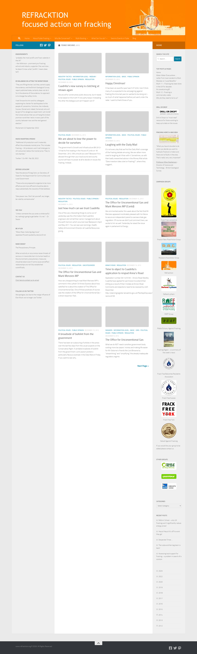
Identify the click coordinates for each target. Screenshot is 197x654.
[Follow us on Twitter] (45, 45)
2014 (161, 615)
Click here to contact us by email (27, 280)
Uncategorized (89, 265)
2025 (161, 571)
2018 (161, 593)
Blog (134, 38)
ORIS (137, 330)
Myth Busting (81, 38)
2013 (161, 620)
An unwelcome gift (163, 89)
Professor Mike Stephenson (166, 162)
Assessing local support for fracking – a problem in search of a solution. (168, 556)
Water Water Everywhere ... (166, 75)
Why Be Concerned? (62, 38)
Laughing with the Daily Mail (121, 144)
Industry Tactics (65, 77)
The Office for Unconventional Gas (124, 339)
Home (27, 38)
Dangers (108, 330)
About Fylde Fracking (41, 38)
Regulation (89, 79)
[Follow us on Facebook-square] (41, 45)
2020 (161, 582)
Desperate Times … (166, 540)
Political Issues (64, 79)
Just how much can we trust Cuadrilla (79, 208)
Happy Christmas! (115, 83)
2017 (161, 598)
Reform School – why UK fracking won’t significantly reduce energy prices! (168, 523)
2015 (161, 609)
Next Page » (143, 366)
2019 (161, 587)
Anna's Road (110, 265)
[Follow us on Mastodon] (49, 45)
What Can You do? (98, 38)
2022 (161, 576)
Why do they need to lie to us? (167, 98)
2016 (161, 604)
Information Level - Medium (84, 77)
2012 (161, 626)
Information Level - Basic (115, 77)
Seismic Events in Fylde (120, 38)
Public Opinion (78, 79)
